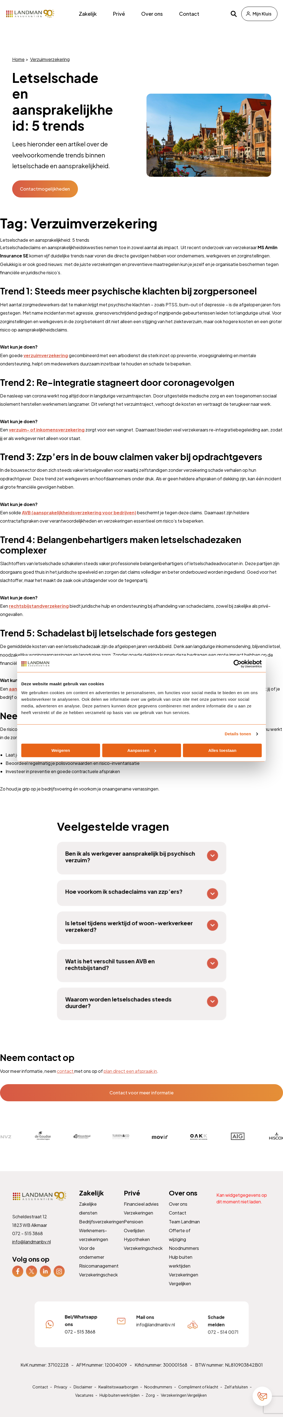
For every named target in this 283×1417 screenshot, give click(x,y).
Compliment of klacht (197, 1393)
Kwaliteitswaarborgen (118, 1393)
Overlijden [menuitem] (134, 1237)
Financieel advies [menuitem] (141, 1211)
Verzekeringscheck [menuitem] (98, 1281)
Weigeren (60, 750)
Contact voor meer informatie (141, 1092)
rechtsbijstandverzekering (39, 606)
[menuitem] (17, 1277)
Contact (42, 1393)
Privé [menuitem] (119, 13)
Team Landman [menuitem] (184, 1228)
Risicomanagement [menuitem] (98, 1272)
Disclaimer (84, 1393)
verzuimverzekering (45, 355)
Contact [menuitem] (189, 13)
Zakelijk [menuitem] (88, 13)
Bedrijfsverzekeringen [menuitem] (101, 1228)
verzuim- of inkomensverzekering (47, 430)
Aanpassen (141, 750)
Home (18, 59)
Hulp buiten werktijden (120, 1401)
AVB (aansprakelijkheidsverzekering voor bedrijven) (79, 512)
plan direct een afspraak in (130, 1071)
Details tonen (238, 733)
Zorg (150, 1401)
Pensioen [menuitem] (133, 1228)
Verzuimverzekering (49, 59)
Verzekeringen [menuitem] (138, 1220)
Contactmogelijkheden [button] (45, 189)
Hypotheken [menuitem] (137, 1246)
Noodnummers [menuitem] (184, 1254)
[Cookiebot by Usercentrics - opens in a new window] (237, 664)
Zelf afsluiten (234, 1393)
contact (65, 1071)
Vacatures (85, 1401)
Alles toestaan (222, 750)
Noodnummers (157, 1393)
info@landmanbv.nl (31, 1248)
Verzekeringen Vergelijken (183, 1401)
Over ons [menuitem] (152, 13)
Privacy (62, 1393)
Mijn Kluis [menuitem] (262, 14)
